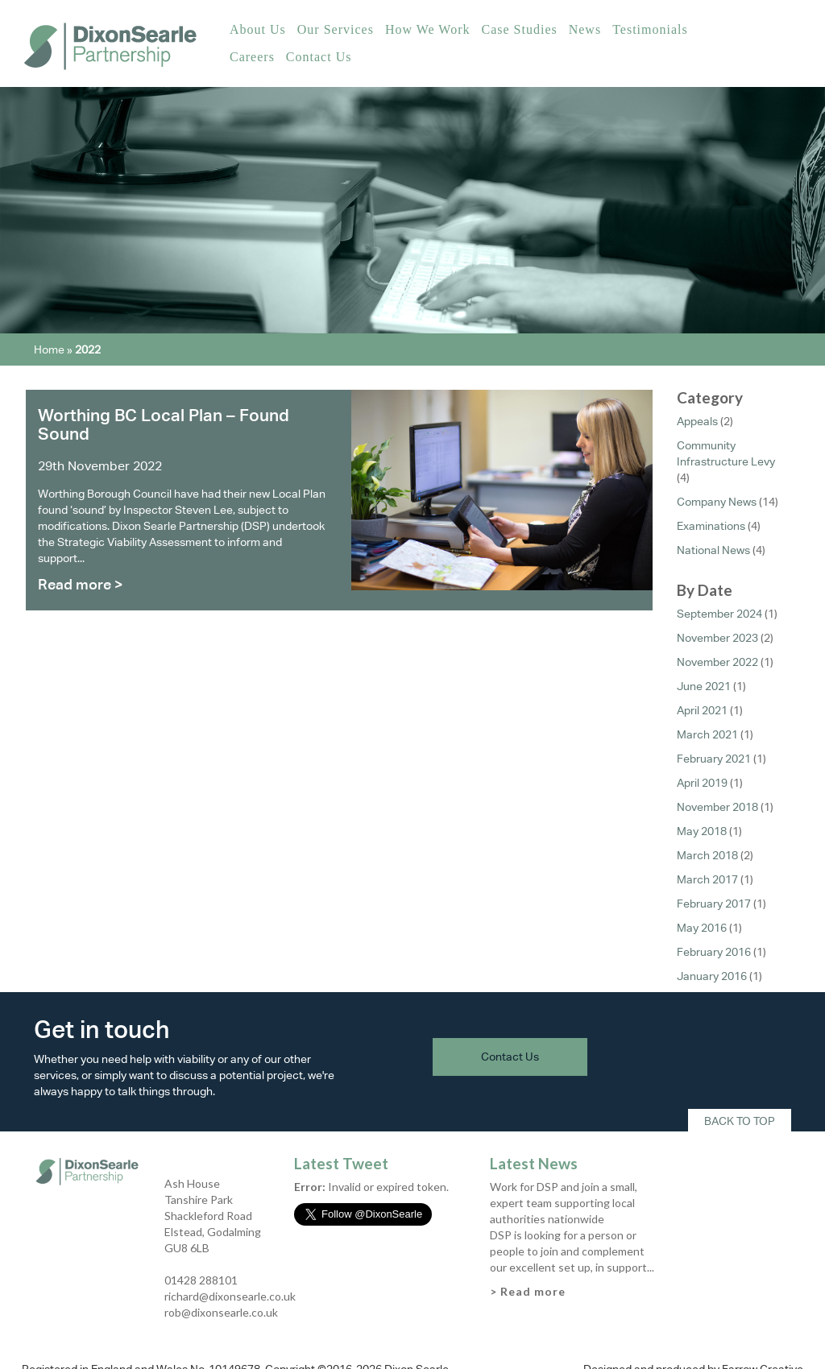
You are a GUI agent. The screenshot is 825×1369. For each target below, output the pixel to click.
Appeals (697, 421)
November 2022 (717, 662)
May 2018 (702, 831)
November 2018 (717, 806)
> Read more (528, 1291)
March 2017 (707, 879)
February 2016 (714, 951)
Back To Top (739, 1121)
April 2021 (702, 710)
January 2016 (712, 976)
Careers (252, 57)
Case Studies (519, 29)
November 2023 (717, 637)
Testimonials (650, 29)
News (585, 29)
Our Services (335, 29)
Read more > (80, 584)
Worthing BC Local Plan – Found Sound (163, 424)
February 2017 (714, 903)
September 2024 (719, 613)
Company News (717, 501)
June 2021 (704, 686)
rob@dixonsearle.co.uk (221, 1312)
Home (49, 349)
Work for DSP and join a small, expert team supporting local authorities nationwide (563, 1203)
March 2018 (707, 855)
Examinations (711, 525)
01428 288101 (201, 1280)
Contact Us (319, 57)
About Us (258, 29)
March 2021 (707, 734)
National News (713, 550)
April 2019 (702, 782)
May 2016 (702, 927)
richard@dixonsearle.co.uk (230, 1296)
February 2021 (714, 758)
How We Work (428, 29)
